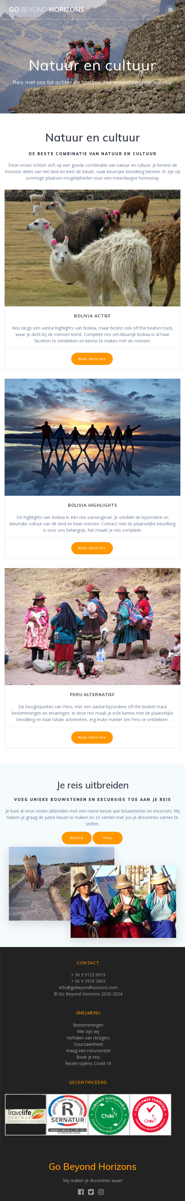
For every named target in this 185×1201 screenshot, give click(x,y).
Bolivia (76, 838)
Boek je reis (88, 1057)
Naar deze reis (92, 359)
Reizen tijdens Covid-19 (88, 1063)
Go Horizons (46, 9)
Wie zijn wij (88, 1031)
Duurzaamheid (88, 1044)
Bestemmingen (88, 1025)
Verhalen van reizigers (88, 1038)
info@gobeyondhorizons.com (88, 987)
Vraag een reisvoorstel (88, 1050)
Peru (107, 838)
